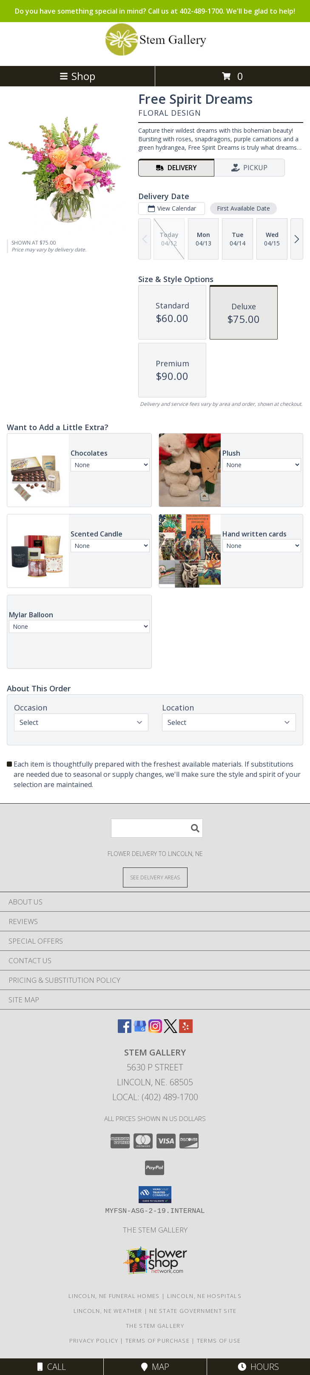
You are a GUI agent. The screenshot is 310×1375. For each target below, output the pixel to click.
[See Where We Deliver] (155, 877)
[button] (155, 1194)
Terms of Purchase (157, 1340)
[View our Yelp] (186, 1030)
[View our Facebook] (124, 1030)
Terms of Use (219, 1340)
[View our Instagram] (155, 1030)
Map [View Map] (155, 1366)
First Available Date (243, 208)
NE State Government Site (192, 1311)
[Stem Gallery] (155, 53)
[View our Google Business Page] (140, 1030)
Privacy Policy (93, 1340)
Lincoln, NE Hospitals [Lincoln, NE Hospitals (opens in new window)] (204, 1296)
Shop (77, 76)
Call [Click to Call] (51, 1366)
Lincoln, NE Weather (108, 1311)
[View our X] (170, 1030)
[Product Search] (157, 828)
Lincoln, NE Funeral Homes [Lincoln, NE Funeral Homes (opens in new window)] (114, 1296)
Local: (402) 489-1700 (155, 1097)
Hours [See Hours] (258, 1366)
